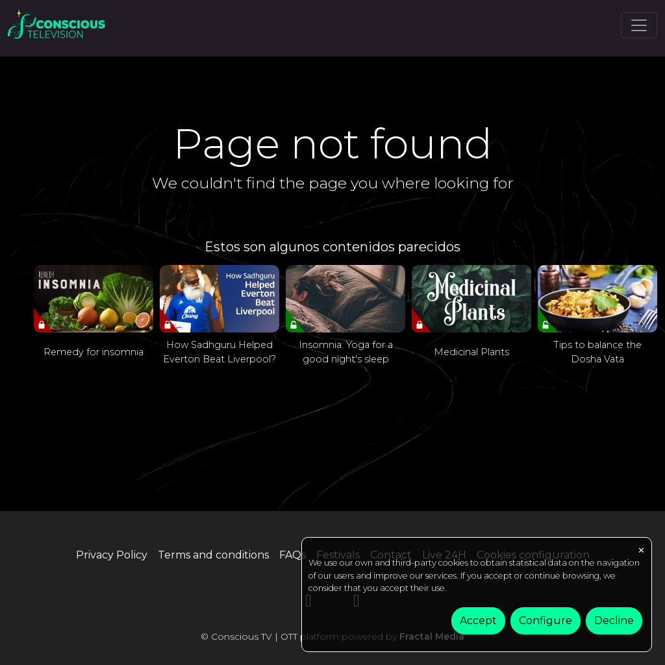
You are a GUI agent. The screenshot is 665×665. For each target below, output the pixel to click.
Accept (478, 620)
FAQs (292, 555)
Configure (545, 620)
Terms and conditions (213, 555)
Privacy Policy (111, 555)
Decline (614, 620)
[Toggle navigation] (639, 25)
